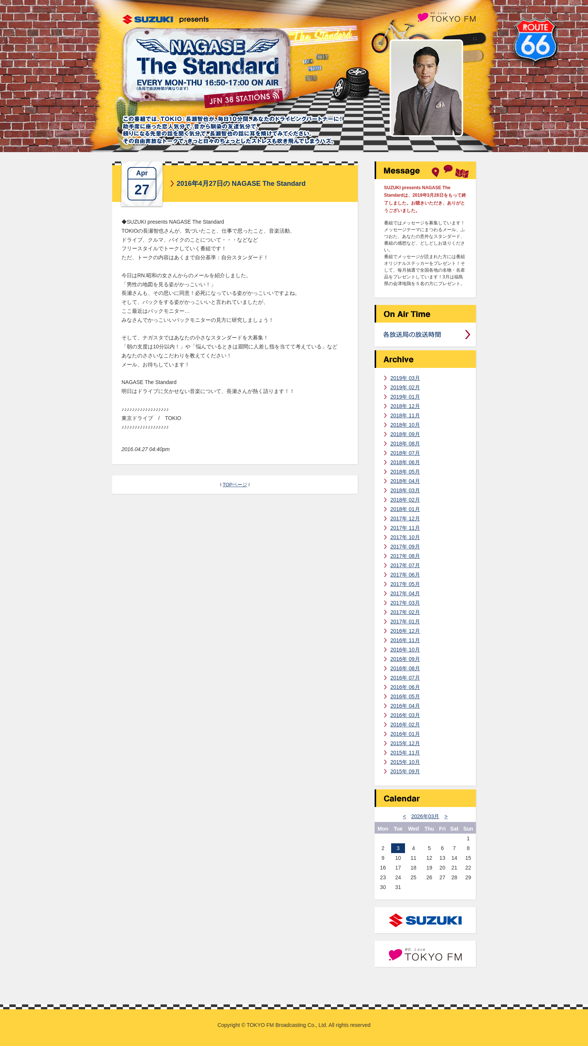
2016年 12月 (405, 631)
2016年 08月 (405, 668)
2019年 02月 (405, 387)
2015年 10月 (405, 762)
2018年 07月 (405, 453)
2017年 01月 (405, 621)
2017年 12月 (405, 518)
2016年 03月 (405, 715)
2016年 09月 (405, 659)
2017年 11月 (405, 527)
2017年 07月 (405, 565)
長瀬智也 (426, 88)
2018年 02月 (405, 499)
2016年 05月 (405, 696)
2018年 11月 (405, 415)
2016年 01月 (405, 734)
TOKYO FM (447, 16)
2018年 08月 (405, 443)
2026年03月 (425, 816)
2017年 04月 (405, 593)
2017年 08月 (405, 556)
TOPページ (235, 484)
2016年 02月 (405, 724)
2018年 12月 (405, 406)
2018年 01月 (405, 509)
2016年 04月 (405, 705)
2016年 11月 (405, 640)
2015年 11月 (405, 752)
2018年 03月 (405, 490)
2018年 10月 (405, 424)
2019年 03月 (405, 378)
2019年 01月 (405, 396)
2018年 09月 (405, 434)
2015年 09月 (405, 771)
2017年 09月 (405, 546)
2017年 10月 (405, 537)
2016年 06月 (405, 687)
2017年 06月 (405, 574)
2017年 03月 (405, 602)
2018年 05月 (405, 471)
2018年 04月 (405, 481)
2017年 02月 (405, 612)
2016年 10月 (405, 649)
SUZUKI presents (166, 19)
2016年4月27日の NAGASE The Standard (241, 183)
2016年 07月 (405, 677)
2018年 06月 (405, 462)
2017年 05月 (405, 584)
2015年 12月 (405, 743)
